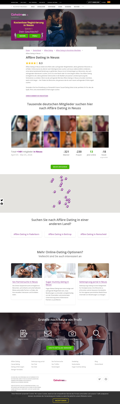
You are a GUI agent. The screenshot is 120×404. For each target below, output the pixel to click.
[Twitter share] (1, 200)
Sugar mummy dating (79, 367)
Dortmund (51, 7)
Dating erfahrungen (17, 367)
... (60, 2)
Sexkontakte (76, 364)
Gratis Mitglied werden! (60, 348)
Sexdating (14, 2)
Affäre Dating (15, 361)
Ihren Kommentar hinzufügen (37, 96)
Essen (60, 7)
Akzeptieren (60, 400)
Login (104, 2)
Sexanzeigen (56, 367)
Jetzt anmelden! (93, 2)
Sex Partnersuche (57, 361)
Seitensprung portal (37, 361)
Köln (32, 7)
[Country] (108, 2)
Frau (34, 36)
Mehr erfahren (60, 167)
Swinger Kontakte (17, 370)
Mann (22, 36)
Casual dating (52, 2)
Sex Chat (23, 2)
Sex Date (42, 2)
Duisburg (68, 7)
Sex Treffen (33, 2)
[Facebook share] (1, 203)
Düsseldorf (41, 7)
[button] (61, 183)
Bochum (76, 7)
